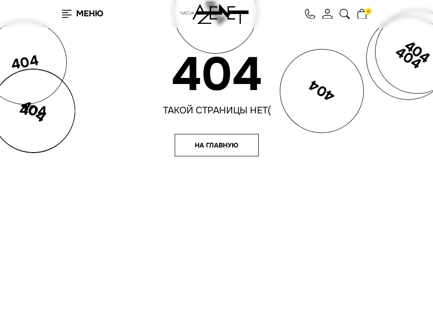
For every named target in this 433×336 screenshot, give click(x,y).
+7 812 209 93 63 (299, 240)
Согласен (53, 305)
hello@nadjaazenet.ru (310, 233)
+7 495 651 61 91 (298, 247)
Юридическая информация (316, 282)
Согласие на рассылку (310, 268)
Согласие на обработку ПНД (317, 275)
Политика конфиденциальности (309, 259)
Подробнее (116, 305)
